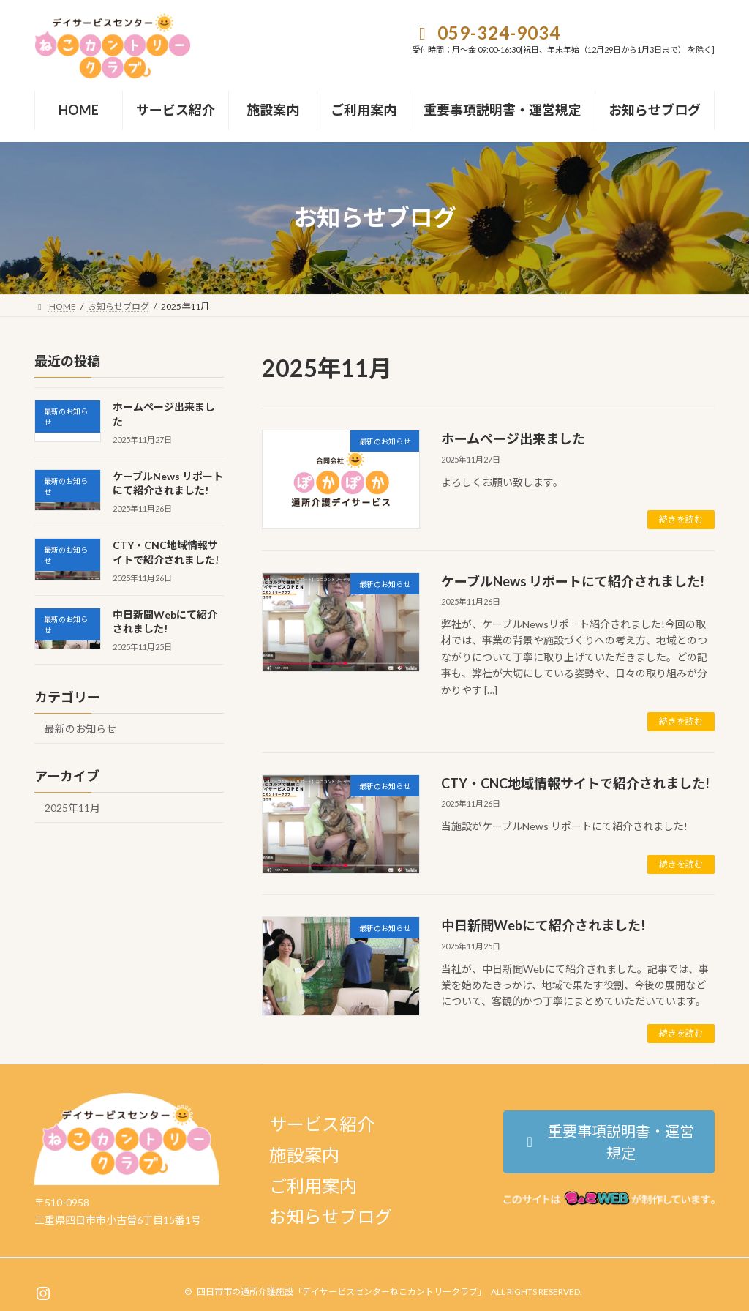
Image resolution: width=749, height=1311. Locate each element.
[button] (609, 1141)
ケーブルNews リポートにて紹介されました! (572, 581)
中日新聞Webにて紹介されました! (543, 925)
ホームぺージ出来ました (513, 438)
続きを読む (681, 519)
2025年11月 (72, 808)
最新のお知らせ (80, 728)
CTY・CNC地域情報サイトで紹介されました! (575, 783)
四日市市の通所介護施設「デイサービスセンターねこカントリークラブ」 (341, 1291)
